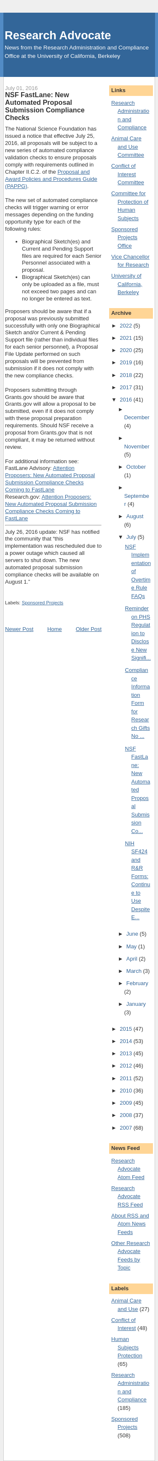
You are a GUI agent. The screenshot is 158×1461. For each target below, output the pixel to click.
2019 (127, 362)
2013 (127, 1053)
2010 (127, 1090)
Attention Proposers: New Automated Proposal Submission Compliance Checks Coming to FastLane (50, 479)
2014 (127, 1041)
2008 (127, 1115)
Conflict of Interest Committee (127, 174)
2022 (127, 325)
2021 (127, 338)
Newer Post (19, 629)
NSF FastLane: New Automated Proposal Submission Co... (137, 790)
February (137, 983)
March (134, 971)
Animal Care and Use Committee (127, 146)
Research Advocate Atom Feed (128, 1169)
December (137, 417)
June (133, 934)
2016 (127, 399)
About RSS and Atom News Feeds (130, 1223)
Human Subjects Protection (126, 1347)
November (137, 446)
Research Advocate (58, 35)
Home (54, 629)
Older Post (89, 629)
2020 (127, 350)
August (134, 516)
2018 (127, 375)
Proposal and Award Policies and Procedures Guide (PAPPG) (51, 179)
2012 (127, 1065)
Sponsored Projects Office (124, 237)
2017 (127, 387)
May (132, 946)
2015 (127, 1029)
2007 (127, 1128)
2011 (127, 1078)
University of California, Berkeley (126, 284)
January (136, 1004)
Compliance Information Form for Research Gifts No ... (137, 703)
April (132, 959)
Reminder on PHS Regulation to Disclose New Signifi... (138, 633)
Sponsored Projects (43, 602)
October (136, 467)
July (132, 537)
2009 (127, 1103)
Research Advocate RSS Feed (127, 1196)
